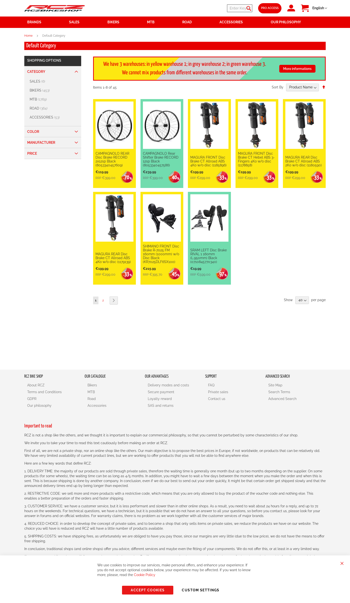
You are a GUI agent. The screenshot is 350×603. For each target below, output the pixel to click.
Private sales (218, 392)
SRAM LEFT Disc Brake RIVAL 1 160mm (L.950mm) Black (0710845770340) (208, 256)
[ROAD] (53, 108)
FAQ (211, 385)
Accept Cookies (148, 590)
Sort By (277, 87)
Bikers (92, 385)
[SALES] (53, 81)
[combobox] (223, 8)
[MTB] (53, 99)
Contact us (216, 399)
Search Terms (279, 392)
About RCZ (35, 385)
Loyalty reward (160, 399)
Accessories (97, 406)
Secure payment (161, 392)
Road (92, 399)
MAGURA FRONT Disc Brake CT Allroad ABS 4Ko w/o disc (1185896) (208, 161)
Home (28, 35)
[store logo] (54, 8)
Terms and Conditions (44, 392)
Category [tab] (36, 72)
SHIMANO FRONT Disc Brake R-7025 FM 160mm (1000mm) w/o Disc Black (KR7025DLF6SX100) (161, 254)
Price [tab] (32, 153)
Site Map (275, 385)
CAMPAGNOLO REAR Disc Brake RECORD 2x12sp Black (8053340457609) (112, 159)
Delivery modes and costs (168, 385)
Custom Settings (200, 590)
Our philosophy (39, 406)
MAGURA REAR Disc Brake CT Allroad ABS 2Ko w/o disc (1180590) (303, 161)
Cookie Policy (144, 575)
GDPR (31, 399)
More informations (297, 69)
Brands (34, 22)
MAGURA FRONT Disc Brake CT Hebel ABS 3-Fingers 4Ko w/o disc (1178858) (256, 159)
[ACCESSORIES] (53, 117)
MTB (91, 392)
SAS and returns (161, 406)
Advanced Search (282, 399)
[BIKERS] (53, 90)
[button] (319, 8)
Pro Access (270, 8)
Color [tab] (33, 132)
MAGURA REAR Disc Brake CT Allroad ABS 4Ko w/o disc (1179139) (113, 258)
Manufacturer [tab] (41, 142)
